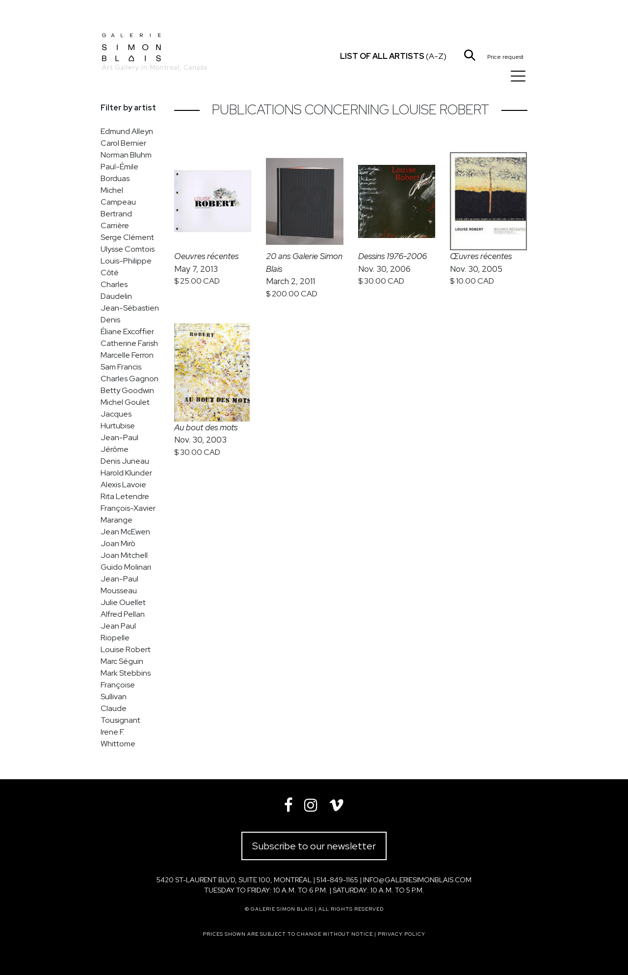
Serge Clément (127, 237)
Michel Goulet (125, 402)
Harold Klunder (126, 473)
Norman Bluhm (126, 155)
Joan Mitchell (124, 555)
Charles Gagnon (129, 378)
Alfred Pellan (123, 614)
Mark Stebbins (126, 673)
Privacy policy (401, 934)
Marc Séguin (122, 661)
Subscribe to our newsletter (314, 846)
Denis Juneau (125, 461)
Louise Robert (126, 649)
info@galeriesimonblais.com (417, 879)
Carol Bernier (123, 143)
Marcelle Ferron (127, 355)
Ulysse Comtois (128, 249)
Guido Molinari (126, 567)
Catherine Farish (129, 343)
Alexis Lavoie (123, 484)
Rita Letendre (125, 496)
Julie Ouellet (123, 602)
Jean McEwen (125, 532)
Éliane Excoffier (127, 331)
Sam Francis (121, 367)
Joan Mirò (118, 543)
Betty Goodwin (127, 390)
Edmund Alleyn (127, 131)
